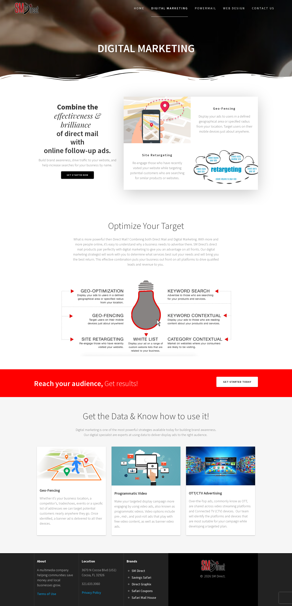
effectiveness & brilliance (77, 115)
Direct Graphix (141, 584)
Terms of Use (46, 594)
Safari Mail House (144, 597)
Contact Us (263, 8)
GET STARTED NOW (77, 175)
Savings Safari (141, 577)
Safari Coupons (142, 591)
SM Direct (138, 571)
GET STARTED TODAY (237, 381)
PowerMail (205, 8)
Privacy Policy (91, 592)
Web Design (234, 8)
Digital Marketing (169, 8)
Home (139, 8)
